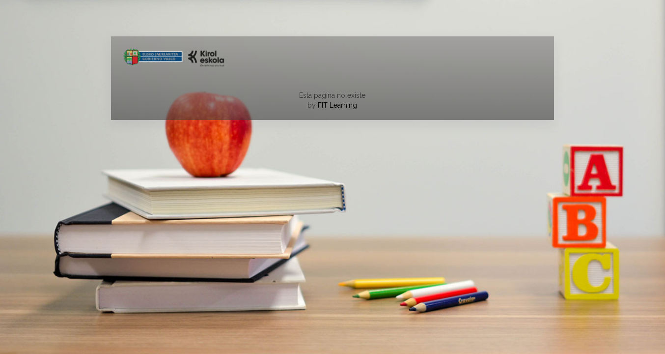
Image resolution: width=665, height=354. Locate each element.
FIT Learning (337, 105)
